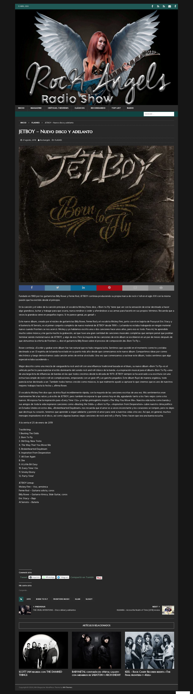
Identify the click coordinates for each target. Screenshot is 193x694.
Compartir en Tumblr (82, 576)
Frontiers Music (61, 598)
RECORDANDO (98, 108)
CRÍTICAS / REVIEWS (58, 108)
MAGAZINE (36, 108)
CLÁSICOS (80, 108)
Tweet (23, 576)
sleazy (89, 598)
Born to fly (42, 598)
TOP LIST (116, 108)
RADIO (130, 108)
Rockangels (45, 139)
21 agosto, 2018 (29, 139)
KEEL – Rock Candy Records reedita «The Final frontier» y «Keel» (147, 673)
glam (77, 598)
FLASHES (58, 139)
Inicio (21, 108)
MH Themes (67, 687)
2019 (29, 598)
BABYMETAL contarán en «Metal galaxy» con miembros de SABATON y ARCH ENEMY (96, 673)
